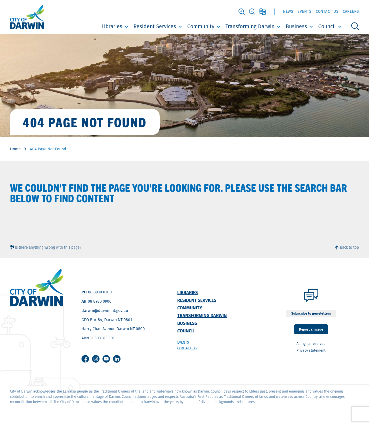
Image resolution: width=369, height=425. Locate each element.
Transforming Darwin (250, 26)
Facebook (85, 359)
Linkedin (116, 359)
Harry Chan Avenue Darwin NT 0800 (113, 329)
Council (327, 26)
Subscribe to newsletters (311, 313)
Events (304, 11)
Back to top (349, 247)
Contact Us (327, 11)
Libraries (112, 26)
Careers (351, 11)
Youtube (106, 359)
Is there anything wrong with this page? (48, 247)
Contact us (187, 348)
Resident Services (155, 26)
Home (15, 149)
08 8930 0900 (100, 301)
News (288, 11)
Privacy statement (311, 350)
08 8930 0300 (100, 292)
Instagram (96, 359)
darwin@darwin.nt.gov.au (105, 310)
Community (200, 26)
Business (296, 26)
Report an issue (311, 329)
